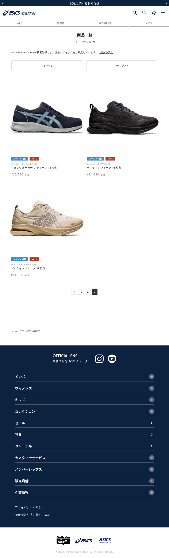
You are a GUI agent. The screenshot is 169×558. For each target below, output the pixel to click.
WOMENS (105, 23)
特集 (18, 434)
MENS (61, 23)
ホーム (14, 331)
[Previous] (74, 292)
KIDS (149, 23)
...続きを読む (106, 52)
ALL (19, 23)
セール (20, 423)
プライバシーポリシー (30, 507)
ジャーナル (23, 446)
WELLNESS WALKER (30, 331)
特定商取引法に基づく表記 (32, 515)
